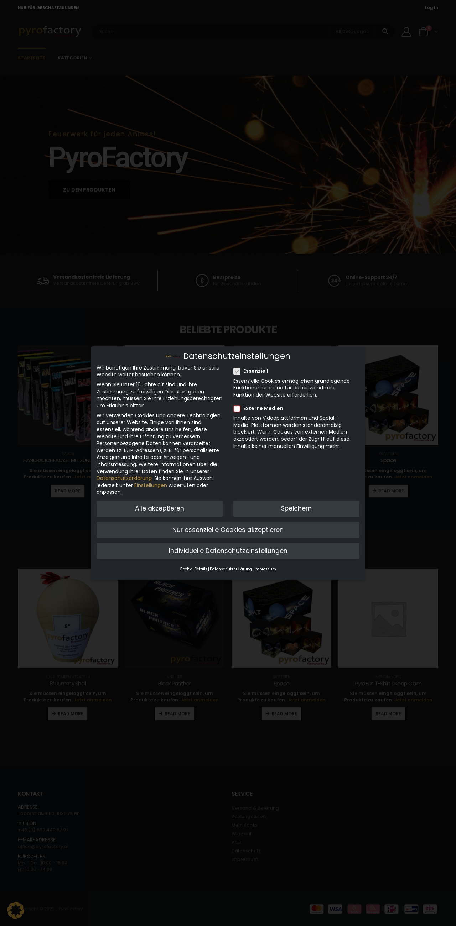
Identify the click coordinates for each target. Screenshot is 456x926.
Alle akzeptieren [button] (159, 506)
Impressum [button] (265, 567)
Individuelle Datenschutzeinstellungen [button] (228, 549)
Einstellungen (150, 483)
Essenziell (253, 369)
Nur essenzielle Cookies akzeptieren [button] (228, 527)
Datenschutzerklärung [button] (231, 567)
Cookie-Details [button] (193, 567)
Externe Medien (260, 406)
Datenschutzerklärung (124, 476)
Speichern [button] (296, 506)
